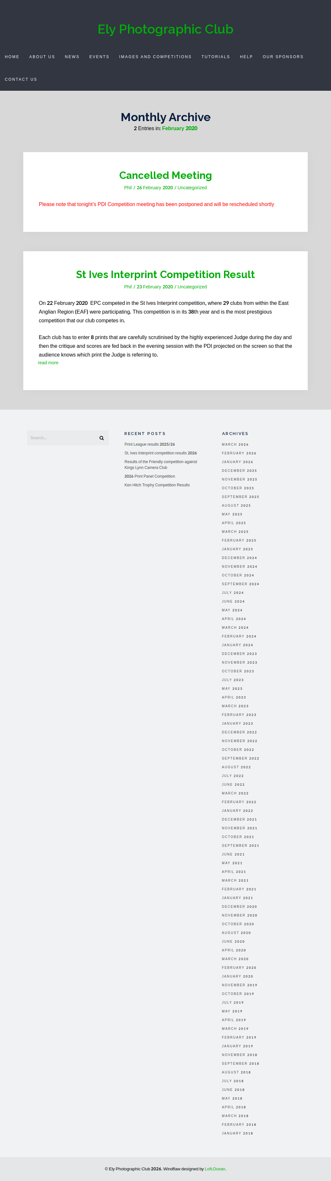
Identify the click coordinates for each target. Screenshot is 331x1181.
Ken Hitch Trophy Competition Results (157, 485)
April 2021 (234, 872)
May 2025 (232, 514)
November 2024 (240, 567)
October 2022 (238, 750)
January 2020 (238, 976)
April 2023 (234, 697)
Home (12, 56)
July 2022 (233, 776)
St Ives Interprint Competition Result (165, 274)
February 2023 (239, 715)
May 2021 (232, 863)
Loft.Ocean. (215, 1169)
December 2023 (240, 654)
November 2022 (240, 741)
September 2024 (241, 584)
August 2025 (236, 506)
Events (99, 56)
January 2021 (238, 898)
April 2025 (234, 523)
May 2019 (232, 1011)
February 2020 (239, 968)
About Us (42, 56)
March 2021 (235, 881)
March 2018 (235, 1116)
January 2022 (238, 811)
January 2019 (238, 1046)
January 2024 (238, 645)
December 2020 (240, 907)
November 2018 (240, 1055)
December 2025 (240, 471)
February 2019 (239, 1038)
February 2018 (239, 1125)
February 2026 (239, 453)
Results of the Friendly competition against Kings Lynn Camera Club (160, 464)
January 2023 (238, 724)
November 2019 (240, 985)
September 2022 (241, 758)
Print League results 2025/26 (149, 444)
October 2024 (238, 575)
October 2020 (238, 924)
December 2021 (240, 820)
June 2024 (233, 602)
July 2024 (233, 593)
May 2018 (232, 1099)
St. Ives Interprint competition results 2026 (160, 453)
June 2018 (233, 1090)
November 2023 (240, 663)
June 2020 (233, 942)
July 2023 (233, 680)
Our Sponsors (283, 56)
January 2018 (238, 1133)
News (72, 56)
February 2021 (239, 889)
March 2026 (235, 445)
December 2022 (240, 732)
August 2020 (236, 933)
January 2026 (238, 462)
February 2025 (239, 541)
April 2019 (234, 1020)
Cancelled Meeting (165, 175)
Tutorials (215, 56)
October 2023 (238, 671)
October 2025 (238, 488)
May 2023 (232, 689)
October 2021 (238, 837)
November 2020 (240, 915)
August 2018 (236, 1072)
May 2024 (232, 610)
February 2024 (239, 636)
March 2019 (235, 1029)
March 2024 (235, 628)
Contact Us (21, 79)
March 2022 (235, 793)
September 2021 (241, 846)
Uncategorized (192, 188)
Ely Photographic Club (165, 28)
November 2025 (240, 479)
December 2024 (240, 558)
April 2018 (234, 1107)
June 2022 (233, 785)
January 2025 (238, 549)
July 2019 (233, 1003)
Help (246, 56)
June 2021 (233, 854)
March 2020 (235, 959)
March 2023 (235, 706)
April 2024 (234, 619)
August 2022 (236, 767)
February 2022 (239, 802)
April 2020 (234, 950)
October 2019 (238, 994)
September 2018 (241, 1064)
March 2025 (235, 532)
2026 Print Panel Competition (149, 476)
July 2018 (233, 1081)
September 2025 (241, 497)
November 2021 (240, 828)
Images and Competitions (155, 56)
